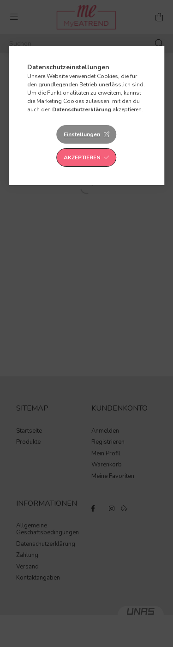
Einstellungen (82, 134)
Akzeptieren (82, 157)
